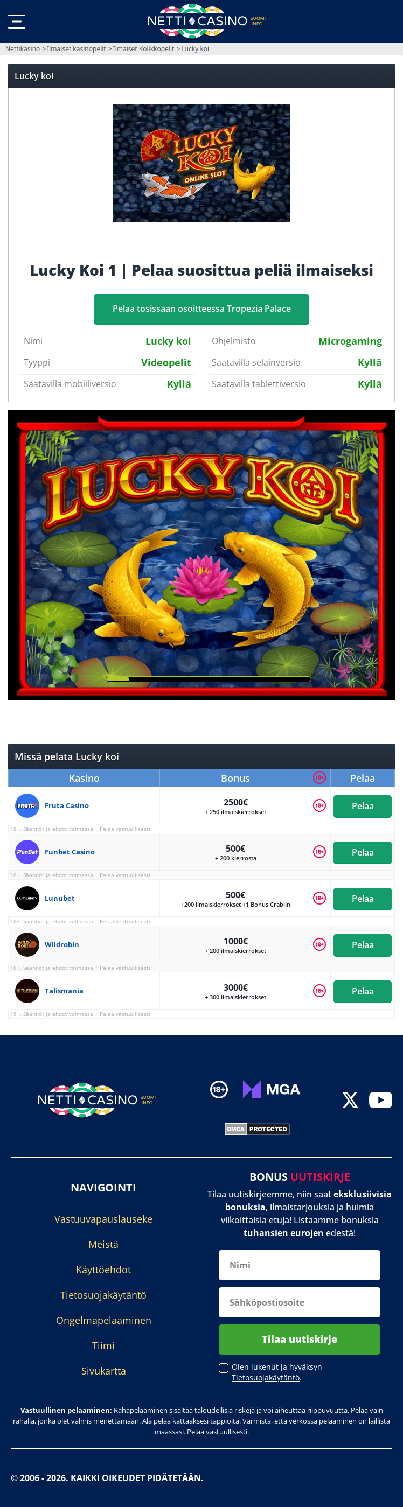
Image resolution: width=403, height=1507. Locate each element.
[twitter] (350, 1101)
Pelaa (362, 805)
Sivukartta (103, 1370)
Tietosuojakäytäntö (103, 1294)
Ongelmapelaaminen (103, 1320)
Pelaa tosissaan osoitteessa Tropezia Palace (202, 308)
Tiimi (103, 1345)
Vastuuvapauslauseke (103, 1218)
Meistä (103, 1244)
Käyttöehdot (103, 1269)
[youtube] (380, 1101)
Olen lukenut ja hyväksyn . (277, 1372)
